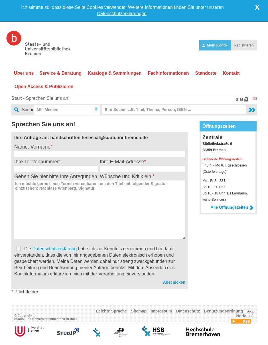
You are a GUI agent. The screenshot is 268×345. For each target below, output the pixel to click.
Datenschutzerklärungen (122, 13)
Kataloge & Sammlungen (114, 73)
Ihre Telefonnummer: (37, 162)
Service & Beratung (60, 73)
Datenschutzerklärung (54, 248)
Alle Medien (47, 109)
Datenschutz (188, 311)
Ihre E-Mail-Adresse (122, 162)
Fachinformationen (168, 73)
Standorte (205, 73)
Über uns (24, 73)
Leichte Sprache (111, 311)
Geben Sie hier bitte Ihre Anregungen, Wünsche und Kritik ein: (83, 176)
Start (16, 98)
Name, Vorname (32, 147)
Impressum (161, 311)
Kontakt (231, 73)
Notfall (242, 316)
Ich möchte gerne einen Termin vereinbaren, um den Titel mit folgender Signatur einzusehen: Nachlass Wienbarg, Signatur (99, 209)
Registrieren (244, 45)
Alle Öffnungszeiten (232, 207)
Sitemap (139, 311)
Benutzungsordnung (223, 311)
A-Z (250, 311)
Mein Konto (215, 45)
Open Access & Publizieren (44, 86)
